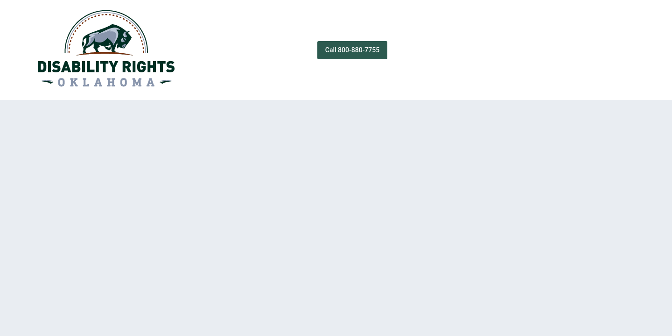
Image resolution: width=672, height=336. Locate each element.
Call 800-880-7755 (352, 50)
